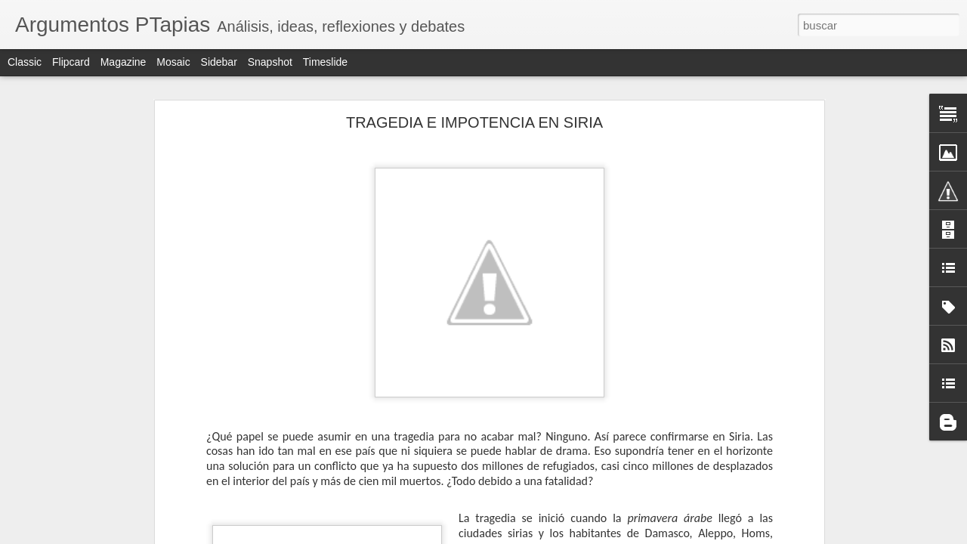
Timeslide (325, 62)
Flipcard (71, 62)
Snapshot (270, 62)
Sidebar (219, 62)
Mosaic (173, 62)
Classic (25, 62)
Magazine (123, 62)
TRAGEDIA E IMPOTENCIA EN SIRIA (474, 122)
